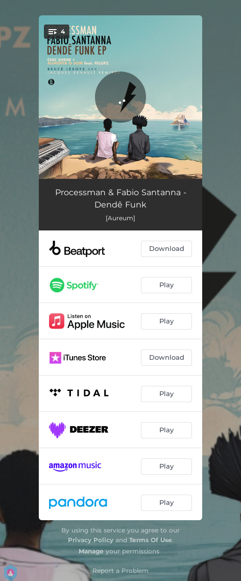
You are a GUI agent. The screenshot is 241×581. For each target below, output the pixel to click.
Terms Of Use (150, 540)
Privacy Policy (90, 540)
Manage (91, 551)
